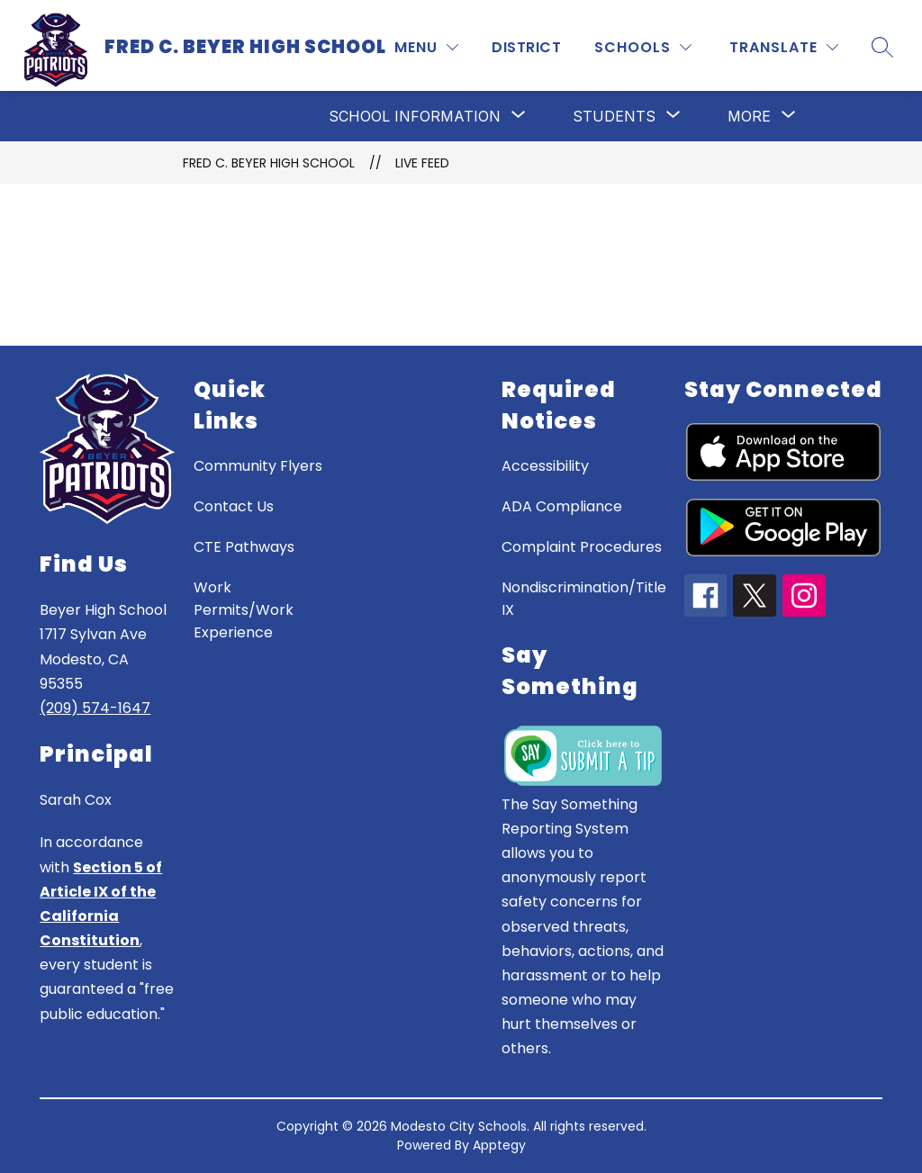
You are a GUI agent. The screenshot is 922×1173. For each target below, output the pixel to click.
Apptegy (499, 1145)
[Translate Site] (784, 47)
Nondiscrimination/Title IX (584, 598)
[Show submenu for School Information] (415, 116)
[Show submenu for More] (749, 116)
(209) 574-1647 (95, 708)
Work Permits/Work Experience (244, 610)
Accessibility (545, 466)
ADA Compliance (562, 506)
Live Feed (422, 163)
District (526, 47)
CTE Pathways (244, 547)
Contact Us (234, 506)
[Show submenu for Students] (614, 116)
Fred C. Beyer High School (269, 163)
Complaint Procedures (582, 547)
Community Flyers (258, 466)
